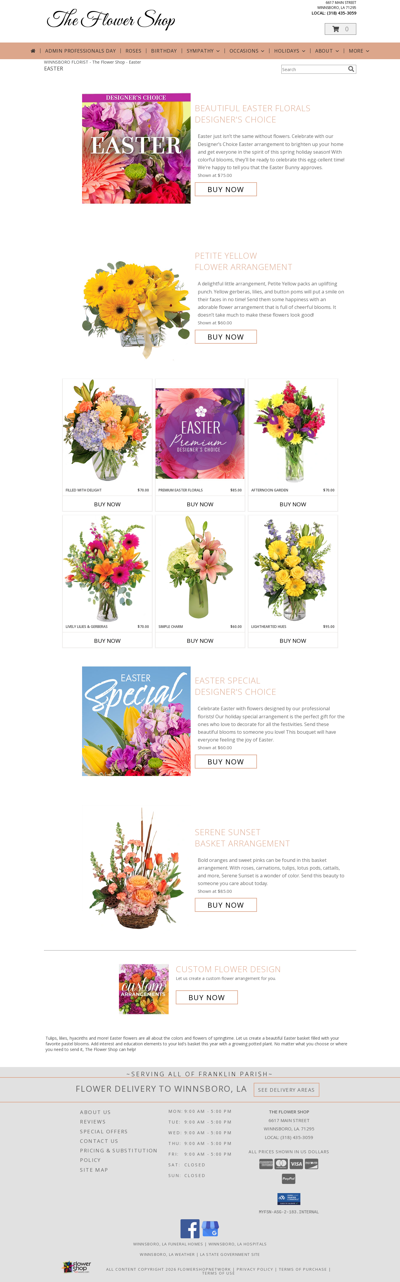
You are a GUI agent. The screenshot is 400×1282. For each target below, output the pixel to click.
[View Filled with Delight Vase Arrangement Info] (107, 433)
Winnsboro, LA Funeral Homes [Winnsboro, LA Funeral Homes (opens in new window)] (168, 1243)
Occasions (248, 51)
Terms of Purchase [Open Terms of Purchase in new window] (303, 1269)
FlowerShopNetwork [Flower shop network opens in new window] (204, 1269)
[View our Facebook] (190, 1236)
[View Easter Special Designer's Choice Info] (137, 721)
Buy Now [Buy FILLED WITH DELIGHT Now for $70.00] (107, 504)
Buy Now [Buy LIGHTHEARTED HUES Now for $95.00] (293, 641)
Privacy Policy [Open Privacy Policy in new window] (255, 1269)
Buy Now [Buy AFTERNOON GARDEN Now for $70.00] (293, 504)
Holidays (290, 51)
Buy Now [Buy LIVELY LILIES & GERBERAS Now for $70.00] (107, 641)
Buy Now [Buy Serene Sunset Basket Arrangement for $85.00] (226, 905)
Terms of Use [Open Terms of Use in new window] (218, 1272)
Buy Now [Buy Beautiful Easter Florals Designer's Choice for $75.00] (226, 189)
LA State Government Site (230, 1254)
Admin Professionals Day (80, 51)
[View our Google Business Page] (210, 1236)
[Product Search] (313, 69)
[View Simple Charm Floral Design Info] (200, 569)
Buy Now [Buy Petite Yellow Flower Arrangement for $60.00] (226, 337)
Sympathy (204, 51)
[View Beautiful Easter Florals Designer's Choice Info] (137, 149)
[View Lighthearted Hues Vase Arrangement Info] (293, 570)
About (327, 51)
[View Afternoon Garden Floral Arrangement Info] (293, 433)
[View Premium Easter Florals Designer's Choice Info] (200, 433)
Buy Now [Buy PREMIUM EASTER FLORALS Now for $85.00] (200, 504)
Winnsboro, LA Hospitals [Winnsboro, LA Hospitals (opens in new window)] (237, 1243)
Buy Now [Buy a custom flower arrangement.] (207, 997)
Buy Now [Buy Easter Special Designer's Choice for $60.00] (226, 761)
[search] (351, 69)
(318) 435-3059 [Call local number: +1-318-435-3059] (341, 13)
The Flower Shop (111, 21)
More (360, 51)
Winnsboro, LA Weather (167, 1254)
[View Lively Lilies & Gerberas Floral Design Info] (107, 570)
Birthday (164, 51)
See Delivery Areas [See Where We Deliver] (286, 1089)
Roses (133, 51)
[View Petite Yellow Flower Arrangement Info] (137, 296)
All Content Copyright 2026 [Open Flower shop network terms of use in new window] (141, 1269)
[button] (340, 29)
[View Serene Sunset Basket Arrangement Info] (137, 868)
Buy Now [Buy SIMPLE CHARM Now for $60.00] (200, 641)
